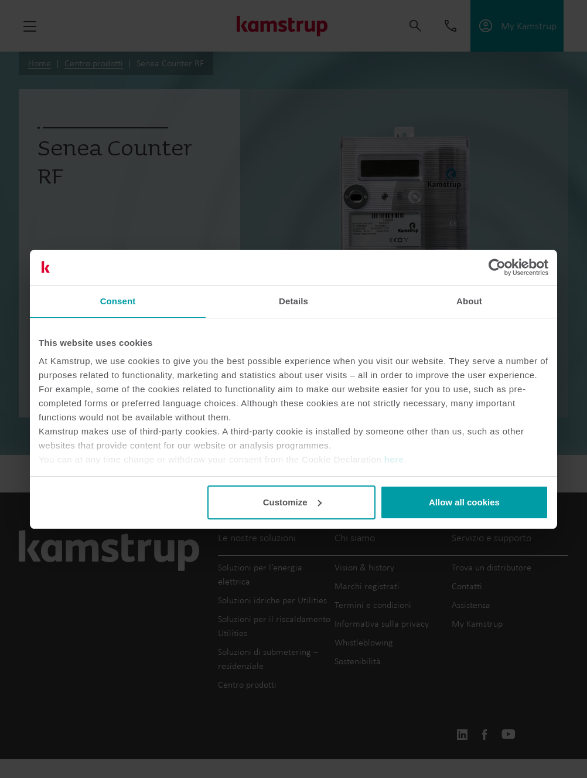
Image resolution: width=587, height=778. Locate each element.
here (394, 459)
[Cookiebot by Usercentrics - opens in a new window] (497, 267)
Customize (292, 502)
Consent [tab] (118, 301)
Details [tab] (293, 301)
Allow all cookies (464, 502)
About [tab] (469, 301)
